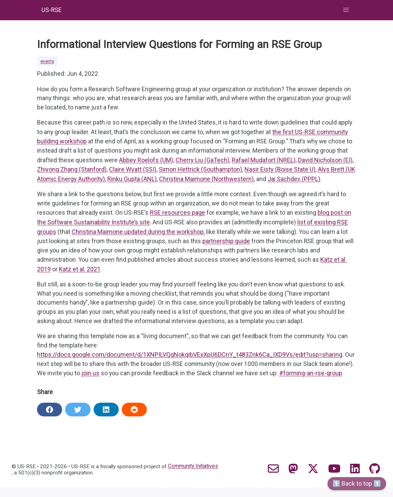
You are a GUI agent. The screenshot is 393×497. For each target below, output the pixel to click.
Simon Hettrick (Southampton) (200, 170)
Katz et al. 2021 (79, 269)
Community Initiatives (196, 476)
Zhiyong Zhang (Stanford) (72, 170)
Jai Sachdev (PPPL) (293, 179)
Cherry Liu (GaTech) (203, 161)
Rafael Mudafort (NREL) (264, 161)
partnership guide (226, 241)
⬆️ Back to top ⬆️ (357, 483)
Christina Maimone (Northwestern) (206, 179)
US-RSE (52, 10)
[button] (346, 10)
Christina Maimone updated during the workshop (138, 232)
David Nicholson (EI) (325, 161)
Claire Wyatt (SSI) (132, 170)
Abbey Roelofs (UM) (146, 161)
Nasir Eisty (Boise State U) (280, 170)
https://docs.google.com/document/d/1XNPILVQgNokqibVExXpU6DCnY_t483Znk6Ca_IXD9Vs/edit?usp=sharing (189, 355)
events (47, 61)
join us (112, 374)
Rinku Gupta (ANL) (132, 179)
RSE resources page (178, 213)
